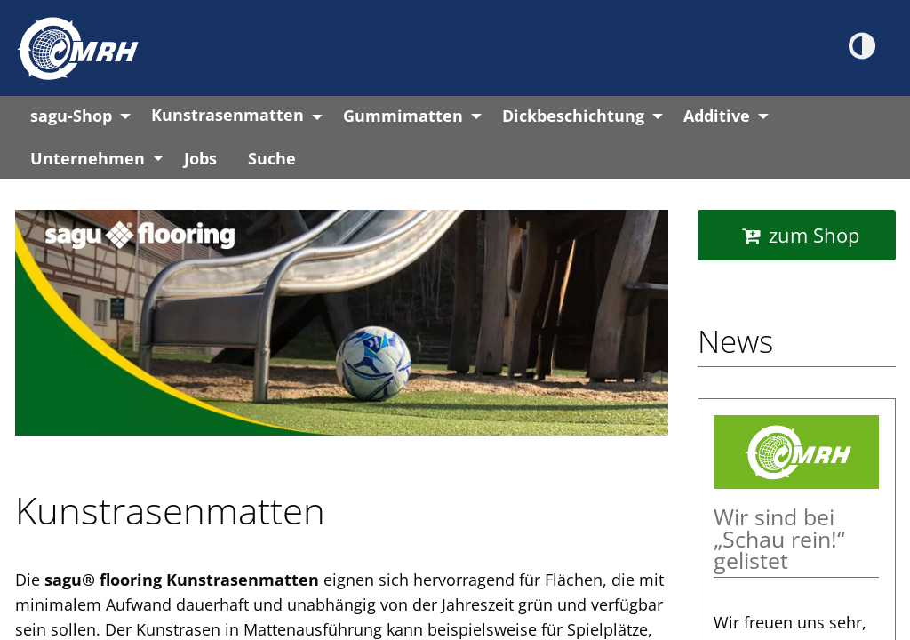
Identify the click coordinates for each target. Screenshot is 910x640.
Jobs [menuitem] (200, 158)
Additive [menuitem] (716, 115)
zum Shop (814, 234)
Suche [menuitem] (272, 158)
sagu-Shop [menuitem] (71, 115)
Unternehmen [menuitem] (87, 158)
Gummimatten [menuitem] (403, 115)
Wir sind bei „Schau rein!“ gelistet (779, 539)
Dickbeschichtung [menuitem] (573, 115)
